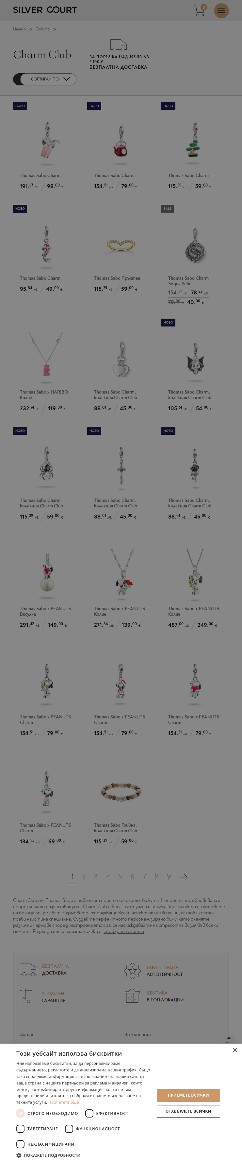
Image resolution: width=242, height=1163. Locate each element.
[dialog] (121, 581)
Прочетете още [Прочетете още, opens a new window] (63, 1102)
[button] (83, 1155)
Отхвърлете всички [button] (188, 1111)
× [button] (234, 1050)
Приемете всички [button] (188, 1095)
